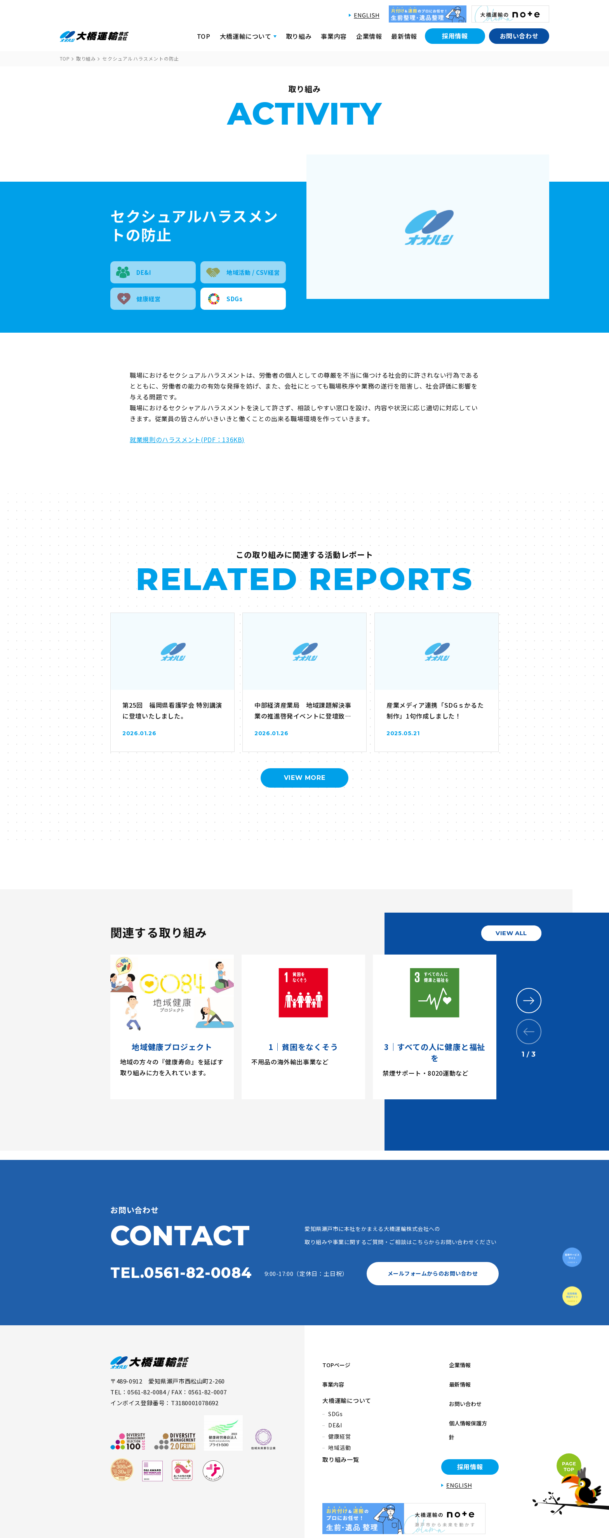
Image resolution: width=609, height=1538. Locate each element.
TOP (204, 36)
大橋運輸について (346, 1386)
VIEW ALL (511, 933)
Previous (528, 1031)
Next (528, 1000)
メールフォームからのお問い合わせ (432, 1273)
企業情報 (369, 36)
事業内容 (334, 36)
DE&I (335, 1411)
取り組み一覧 (340, 1445)
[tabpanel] (176, 1027)
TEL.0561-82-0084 (181, 1272)
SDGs (335, 1400)
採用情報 (455, 35)
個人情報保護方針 (465, 1399)
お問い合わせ (519, 35)
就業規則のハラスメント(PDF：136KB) (187, 439)
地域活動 (339, 1433)
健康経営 (339, 1422)
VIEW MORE (304, 777)
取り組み (299, 36)
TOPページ (338, 1361)
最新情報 (404, 36)
